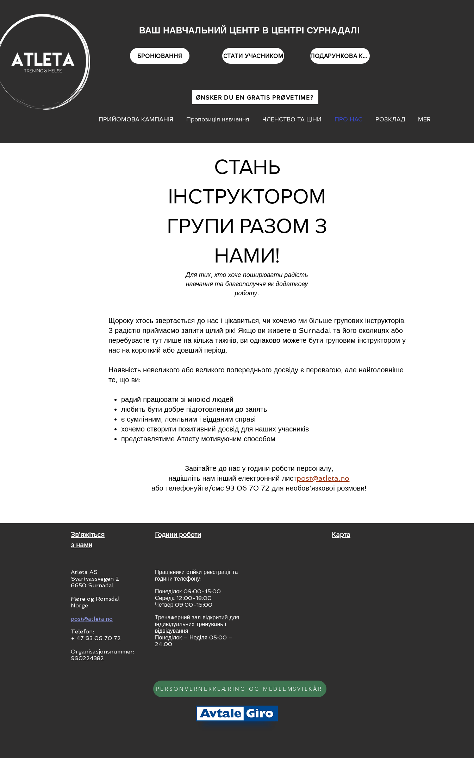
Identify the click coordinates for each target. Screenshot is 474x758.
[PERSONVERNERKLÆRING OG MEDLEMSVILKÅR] (239, 689)
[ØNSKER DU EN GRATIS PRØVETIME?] (255, 97)
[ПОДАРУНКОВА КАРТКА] (340, 56)
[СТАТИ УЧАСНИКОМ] (253, 56)
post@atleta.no (323, 478)
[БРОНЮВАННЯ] (159, 56)
